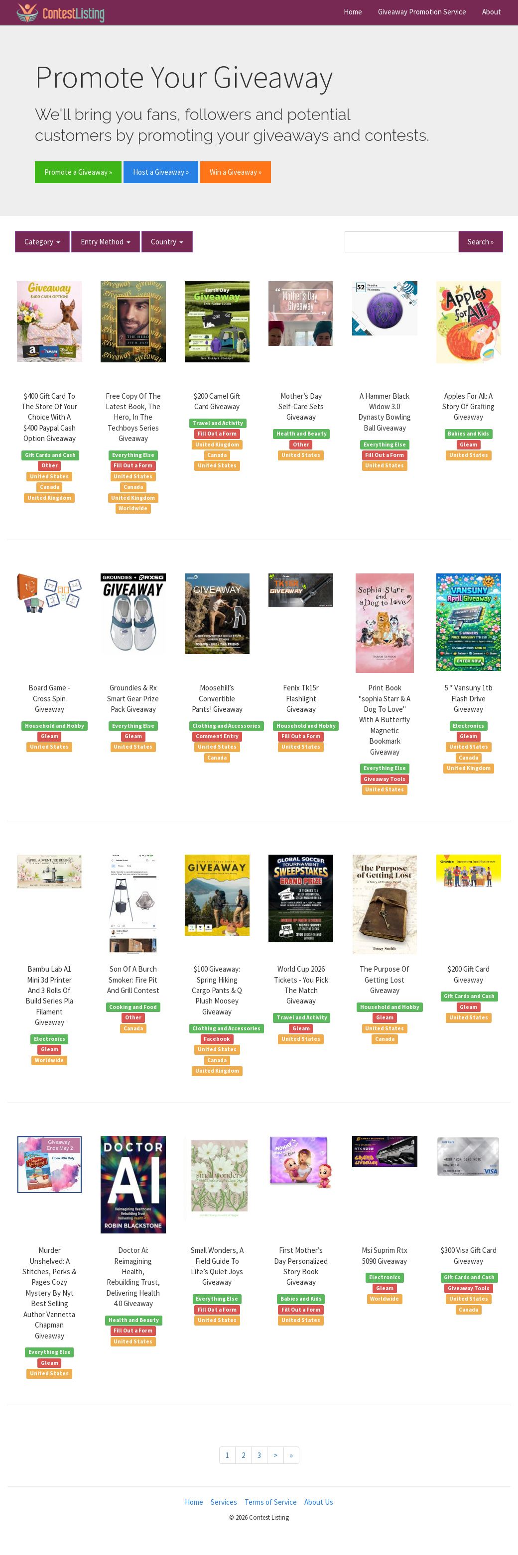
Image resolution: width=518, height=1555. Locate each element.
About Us (318, 1502)
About (491, 11)
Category (42, 241)
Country (167, 241)
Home (353, 11)
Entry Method (105, 241)
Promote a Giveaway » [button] (78, 172)
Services (224, 1502)
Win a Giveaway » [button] (235, 172)
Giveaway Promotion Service (422, 11)
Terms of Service (271, 1502)
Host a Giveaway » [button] (161, 172)
